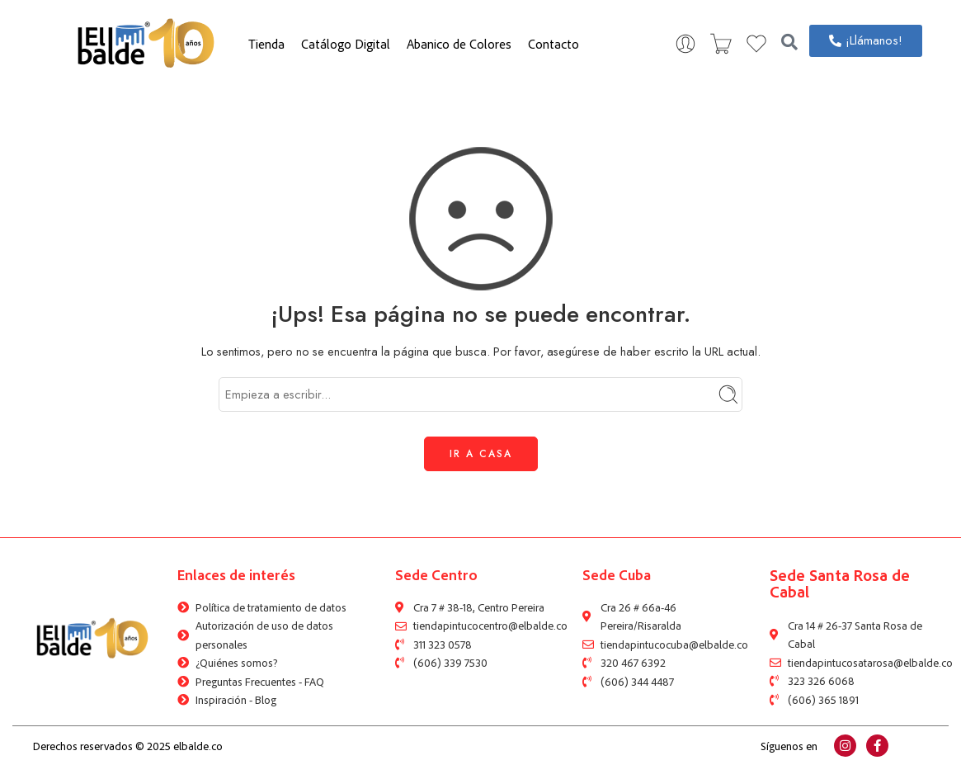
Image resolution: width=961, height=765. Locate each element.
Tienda (266, 43)
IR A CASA (481, 453)
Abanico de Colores (459, 43)
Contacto (553, 43)
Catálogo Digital (345, 43)
